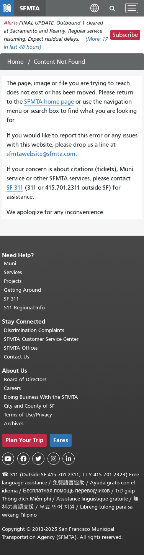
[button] (94, 8)
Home (15, 61)
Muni (10, 263)
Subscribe (125, 34)
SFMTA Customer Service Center (41, 339)
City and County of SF (29, 406)
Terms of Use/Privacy (28, 414)
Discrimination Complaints (34, 330)
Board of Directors (25, 379)
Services (13, 272)
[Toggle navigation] (131, 8)
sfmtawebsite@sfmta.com (41, 153)
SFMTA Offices (21, 348)
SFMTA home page (49, 101)
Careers (12, 388)
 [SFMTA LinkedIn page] (68, 459)
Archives (13, 423)
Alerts (11, 23)
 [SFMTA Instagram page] (53, 459)
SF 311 (15, 187)
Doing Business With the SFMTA (41, 397)
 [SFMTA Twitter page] (38, 459)
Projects (12, 281)
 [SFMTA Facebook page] (23, 459)
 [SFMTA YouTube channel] (8, 459)
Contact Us (16, 356)
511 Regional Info (24, 307)
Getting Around (22, 290)
